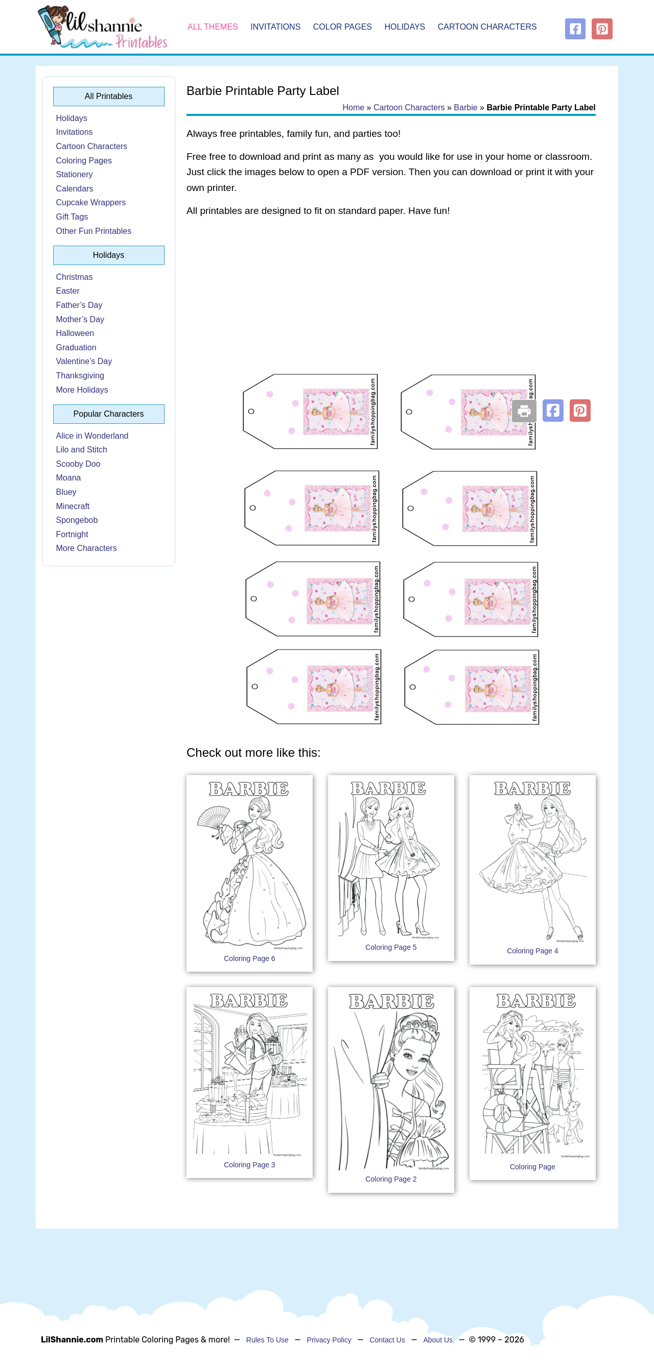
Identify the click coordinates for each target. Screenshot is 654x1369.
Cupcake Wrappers (91, 202)
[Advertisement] (391, 307)
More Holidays (82, 390)
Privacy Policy (329, 1340)
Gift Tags (72, 216)
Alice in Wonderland (92, 435)
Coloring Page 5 (390, 947)
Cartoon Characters (487, 26)
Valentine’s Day (84, 361)
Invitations (275, 26)
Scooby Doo (78, 464)
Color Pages (342, 26)
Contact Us (387, 1340)
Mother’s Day (80, 319)
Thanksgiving (80, 375)
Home (353, 107)
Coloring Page (532, 1167)
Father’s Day (79, 305)
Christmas (74, 277)
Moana (68, 477)
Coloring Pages (84, 160)
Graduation (76, 347)
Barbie (465, 107)
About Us (438, 1340)
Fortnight (72, 534)
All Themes (213, 26)
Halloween (75, 333)
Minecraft (73, 506)
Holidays (405, 26)
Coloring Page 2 (390, 1179)
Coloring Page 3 (249, 1165)
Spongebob (77, 520)
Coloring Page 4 (532, 951)
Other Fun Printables (94, 231)
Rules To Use (267, 1340)
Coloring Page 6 (249, 958)
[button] (553, 410)
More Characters (86, 548)
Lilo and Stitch (82, 449)
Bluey (66, 492)
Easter (68, 290)
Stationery (74, 174)
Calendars (75, 188)
